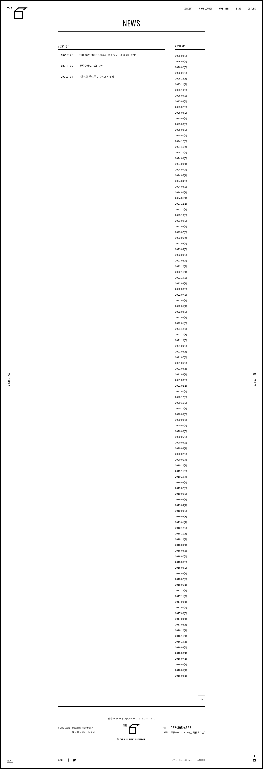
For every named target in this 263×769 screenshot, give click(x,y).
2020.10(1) (181, 408)
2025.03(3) (181, 124)
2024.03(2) (181, 186)
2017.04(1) (181, 619)
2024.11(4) (181, 147)
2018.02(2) (181, 579)
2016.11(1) (181, 636)
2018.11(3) (181, 533)
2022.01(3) (181, 323)
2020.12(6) (181, 397)
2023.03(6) (181, 255)
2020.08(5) (181, 420)
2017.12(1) (181, 590)
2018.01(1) (181, 584)
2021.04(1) (181, 374)
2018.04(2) (181, 573)
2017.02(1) (181, 624)
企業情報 (201, 760)
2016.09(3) (181, 647)
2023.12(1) (181, 203)
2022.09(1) (181, 283)
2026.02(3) (181, 67)
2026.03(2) (181, 61)
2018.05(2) (181, 567)
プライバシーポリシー (181, 760)
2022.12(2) (181, 266)
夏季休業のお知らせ (91, 65)
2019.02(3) (181, 516)
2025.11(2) (181, 84)
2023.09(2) (181, 220)
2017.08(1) (181, 602)
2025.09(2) (181, 95)
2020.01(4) (181, 459)
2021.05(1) (181, 368)
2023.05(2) (181, 243)
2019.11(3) (181, 471)
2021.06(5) (181, 363)
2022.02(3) (181, 317)
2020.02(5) (181, 454)
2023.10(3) (181, 215)
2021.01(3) (181, 391)
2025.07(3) (181, 107)
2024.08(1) (181, 164)
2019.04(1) (181, 505)
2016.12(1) (181, 630)
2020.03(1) (181, 448)
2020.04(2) (181, 442)
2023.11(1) (181, 209)
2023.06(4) (181, 238)
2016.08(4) (181, 653)
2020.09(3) (181, 414)
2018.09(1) (181, 545)
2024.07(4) (181, 169)
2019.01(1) (181, 522)
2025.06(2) (181, 112)
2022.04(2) (181, 311)
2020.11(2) (181, 402)
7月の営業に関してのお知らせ (97, 76)
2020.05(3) (181, 437)
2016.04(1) (181, 675)
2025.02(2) (181, 129)
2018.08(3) (181, 550)
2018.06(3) (181, 562)
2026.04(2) (181, 56)
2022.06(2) (181, 300)
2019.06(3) (181, 493)
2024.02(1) (181, 192)
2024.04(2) (181, 181)
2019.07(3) (181, 488)
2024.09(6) (181, 158)
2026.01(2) (181, 73)
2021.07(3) (181, 357)
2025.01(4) (181, 135)
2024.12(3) (181, 141)
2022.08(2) (181, 289)
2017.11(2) (181, 596)
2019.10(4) (181, 476)
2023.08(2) (181, 226)
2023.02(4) (181, 260)
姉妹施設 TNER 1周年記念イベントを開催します (108, 55)
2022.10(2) (181, 277)
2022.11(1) (181, 272)
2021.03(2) (181, 380)
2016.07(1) (181, 658)
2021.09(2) (181, 346)
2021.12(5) (181, 329)
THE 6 (17, 13)
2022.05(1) (181, 306)
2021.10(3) (181, 340)
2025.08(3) (181, 101)
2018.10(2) (181, 539)
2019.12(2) (181, 465)
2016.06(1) (181, 664)
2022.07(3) (181, 294)
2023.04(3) (181, 249)
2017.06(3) (181, 613)
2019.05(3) (181, 499)
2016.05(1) (181, 670)
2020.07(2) (181, 425)
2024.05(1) (181, 175)
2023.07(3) (181, 232)
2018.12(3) (181, 528)
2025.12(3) (181, 78)
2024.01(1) (181, 198)
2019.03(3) (181, 511)
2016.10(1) (181, 641)
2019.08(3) (181, 482)
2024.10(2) (181, 152)
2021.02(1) (181, 385)
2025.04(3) (181, 118)
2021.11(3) (181, 334)
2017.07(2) (181, 607)
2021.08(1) (181, 351)
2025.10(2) (181, 90)
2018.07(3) (181, 556)
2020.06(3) (181, 431)
